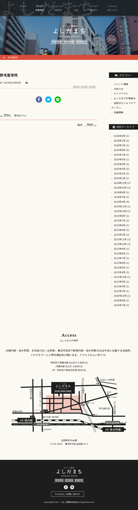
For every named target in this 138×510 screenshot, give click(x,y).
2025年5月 (119, 159)
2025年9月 (119, 150)
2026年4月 (119, 135)
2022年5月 (119, 267)
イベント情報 (121, 84)
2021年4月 (119, 286)
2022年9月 (119, 248)
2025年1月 (119, 178)
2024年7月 (119, 197)
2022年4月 (119, 272)
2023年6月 (119, 225)
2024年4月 (119, 201)
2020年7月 (119, 305)
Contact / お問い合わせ (67, 494)
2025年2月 (119, 173)
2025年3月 (119, 168)
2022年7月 (119, 258)
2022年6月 (119, 262)
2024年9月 (119, 192)
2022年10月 (120, 244)
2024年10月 (120, 187)
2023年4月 (119, 229)
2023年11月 (120, 206)
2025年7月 (119, 154)
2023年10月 (120, 211)
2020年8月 (119, 300)
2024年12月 (120, 182)
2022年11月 (120, 239)
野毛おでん (13, 115)
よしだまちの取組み (125, 98)
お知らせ (119, 88)
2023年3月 (119, 234)
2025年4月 (119, 164)
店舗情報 (119, 112)
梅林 (87, 124)
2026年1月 (119, 145)
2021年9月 (119, 281)
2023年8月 (119, 215)
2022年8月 (119, 253)
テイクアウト (121, 93)
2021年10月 (120, 277)
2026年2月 (119, 140)
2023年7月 (119, 220)
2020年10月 (120, 295)
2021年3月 (119, 291)
